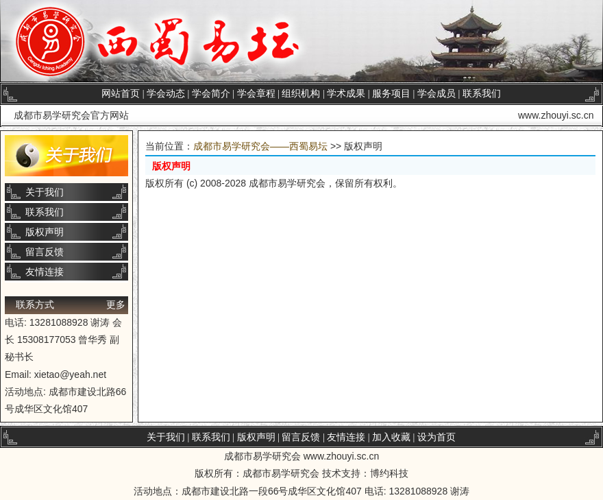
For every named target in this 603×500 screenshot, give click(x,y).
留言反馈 (44, 251)
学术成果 (346, 93)
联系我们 (482, 93)
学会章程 (256, 93)
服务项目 (391, 93)
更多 (115, 304)
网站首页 (120, 93)
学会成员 (436, 93)
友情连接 (44, 271)
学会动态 (166, 93)
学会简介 (211, 93)
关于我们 (44, 192)
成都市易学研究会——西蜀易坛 (260, 146)
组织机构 (301, 93)
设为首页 (436, 437)
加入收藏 (391, 437)
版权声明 (44, 231)
